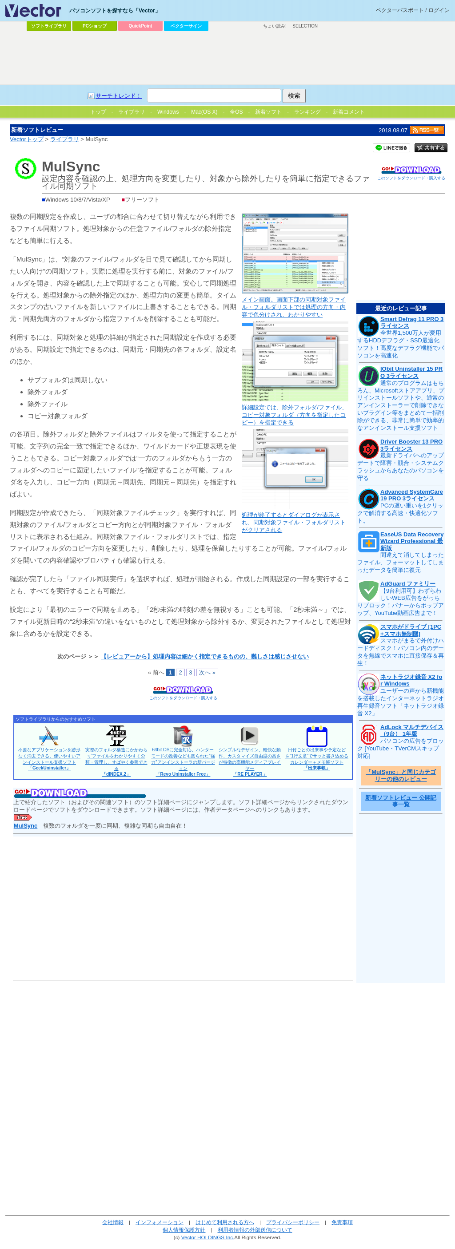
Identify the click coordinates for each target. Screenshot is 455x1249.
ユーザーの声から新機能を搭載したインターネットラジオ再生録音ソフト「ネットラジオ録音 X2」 (400, 702)
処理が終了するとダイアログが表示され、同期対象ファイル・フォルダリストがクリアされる (294, 522)
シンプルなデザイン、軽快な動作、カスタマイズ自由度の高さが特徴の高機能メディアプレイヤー (250, 762)
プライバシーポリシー (292, 1222)
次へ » (207, 672)
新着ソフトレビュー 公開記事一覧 (400, 801)
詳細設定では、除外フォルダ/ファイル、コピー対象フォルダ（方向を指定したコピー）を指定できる (294, 415)
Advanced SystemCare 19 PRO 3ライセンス (411, 495)
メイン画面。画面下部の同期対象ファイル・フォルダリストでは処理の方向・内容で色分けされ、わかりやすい (294, 307)
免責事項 (342, 1222)
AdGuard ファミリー (407, 583)
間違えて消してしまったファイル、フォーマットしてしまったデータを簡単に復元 (400, 562)
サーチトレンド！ (119, 95)
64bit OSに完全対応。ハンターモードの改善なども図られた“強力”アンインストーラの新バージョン (183, 762)
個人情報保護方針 (184, 1230)
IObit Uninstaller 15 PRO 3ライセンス (411, 372)
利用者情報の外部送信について (255, 1230)
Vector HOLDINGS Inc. (208, 1237)
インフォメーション (160, 1222)
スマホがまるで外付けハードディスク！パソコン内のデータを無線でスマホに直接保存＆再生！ (400, 651)
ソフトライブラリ (49, 26)
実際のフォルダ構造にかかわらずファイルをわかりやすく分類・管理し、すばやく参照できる (116, 762)
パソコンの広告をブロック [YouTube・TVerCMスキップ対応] (400, 748)
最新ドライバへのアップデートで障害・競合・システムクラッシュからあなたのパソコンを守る (400, 466)
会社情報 (113, 1222)
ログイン (439, 10)
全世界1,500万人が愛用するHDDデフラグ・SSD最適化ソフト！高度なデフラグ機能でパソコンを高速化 (400, 344)
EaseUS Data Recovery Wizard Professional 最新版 (411, 541)
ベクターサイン (186, 26)
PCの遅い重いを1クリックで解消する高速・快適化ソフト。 (400, 513)
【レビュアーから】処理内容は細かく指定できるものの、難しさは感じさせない (205, 656)
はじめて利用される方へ (225, 1222)
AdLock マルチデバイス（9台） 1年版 (411, 731)
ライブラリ (64, 139)
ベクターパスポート (400, 10)
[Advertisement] (227, 58)
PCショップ (95, 26)
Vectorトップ (27, 139)
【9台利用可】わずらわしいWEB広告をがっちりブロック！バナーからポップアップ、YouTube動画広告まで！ (400, 602)
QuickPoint (140, 26)
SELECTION (305, 26)
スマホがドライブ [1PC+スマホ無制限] (410, 630)
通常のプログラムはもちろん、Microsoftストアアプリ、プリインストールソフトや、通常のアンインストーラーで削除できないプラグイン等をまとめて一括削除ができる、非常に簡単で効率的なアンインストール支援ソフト (400, 405)
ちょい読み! (275, 26)
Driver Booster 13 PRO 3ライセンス (411, 445)
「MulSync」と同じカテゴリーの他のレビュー (400, 775)
